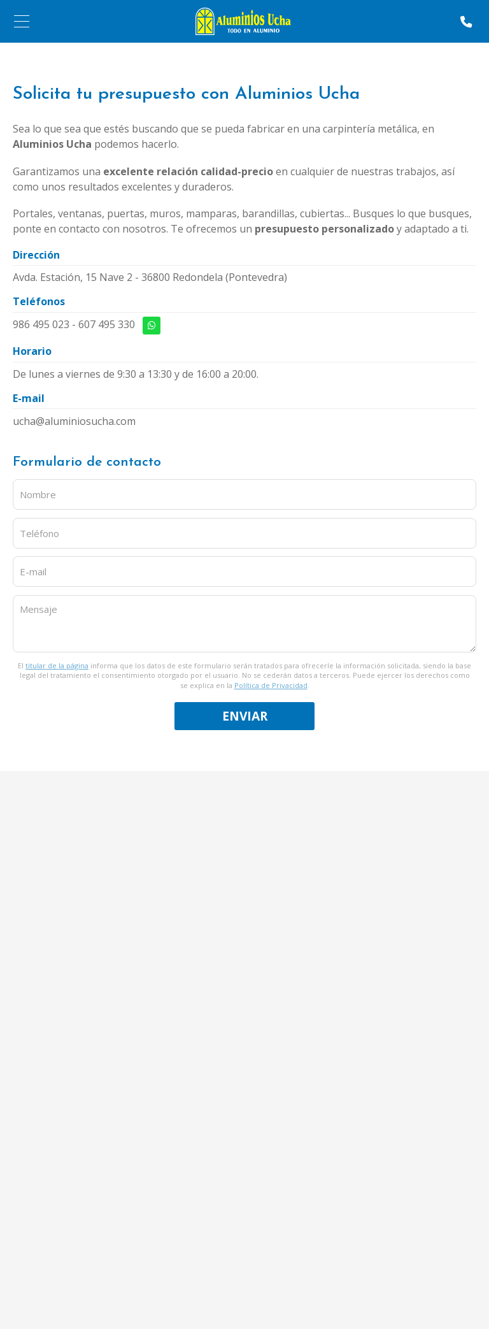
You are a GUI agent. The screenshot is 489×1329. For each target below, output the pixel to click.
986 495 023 (41, 324)
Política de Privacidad (271, 685)
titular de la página (57, 665)
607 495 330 (106, 324)
